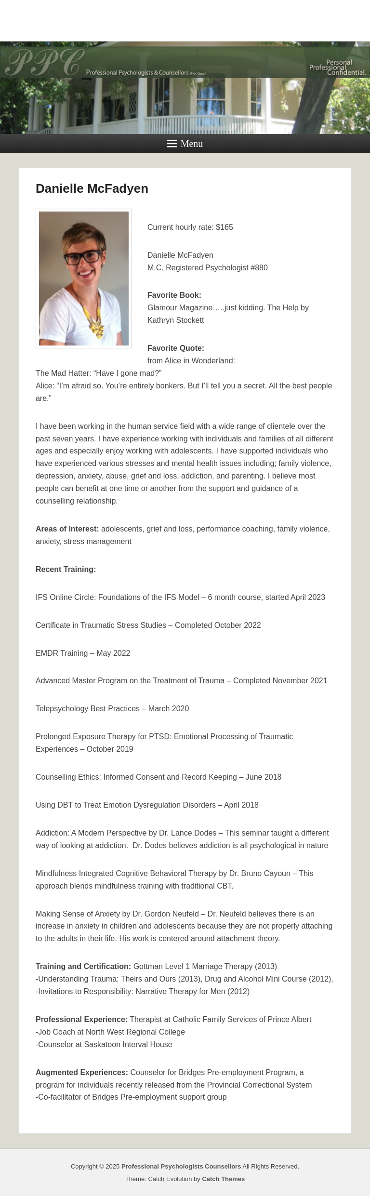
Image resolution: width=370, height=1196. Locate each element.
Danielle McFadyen (92, 188)
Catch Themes (223, 1179)
